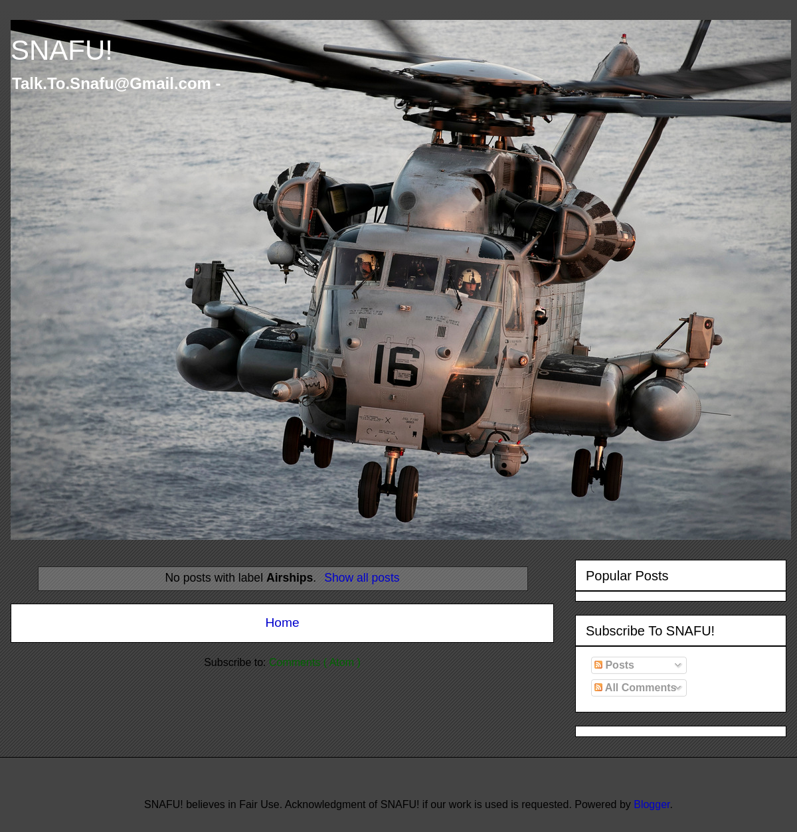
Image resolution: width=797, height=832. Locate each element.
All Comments (635, 687)
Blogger (651, 804)
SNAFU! (62, 50)
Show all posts (361, 577)
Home (282, 622)
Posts (614, 665)
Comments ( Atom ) (315, 662)
